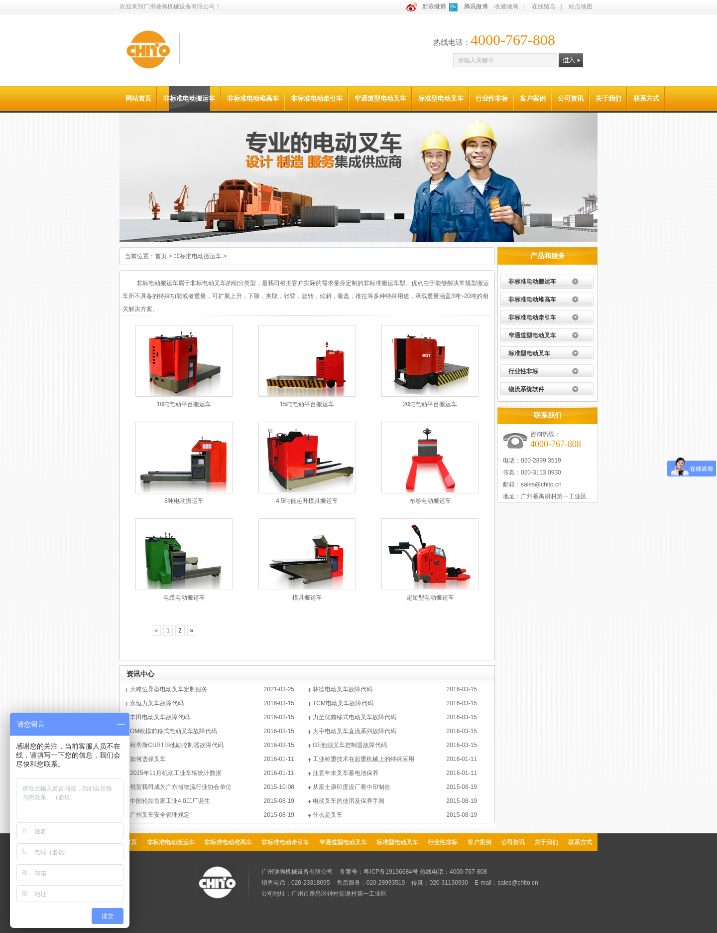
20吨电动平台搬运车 (430, 404)
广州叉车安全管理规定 (160, 814)
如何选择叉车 (148, 759)
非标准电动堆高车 (253, 98)
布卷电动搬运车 (430, 500)
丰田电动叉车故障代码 (160, 717)
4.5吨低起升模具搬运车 (307, 500)
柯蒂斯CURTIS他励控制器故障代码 (177, 745)
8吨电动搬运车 (184, 500)
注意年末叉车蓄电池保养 (345, 773)
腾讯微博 (476, 6)
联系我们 (548, 415)
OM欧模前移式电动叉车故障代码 (173, 731)
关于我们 (608, 98)
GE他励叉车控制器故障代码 (350, 745)
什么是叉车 (328, 814)
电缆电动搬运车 (184, 597)
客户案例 (533, 98)
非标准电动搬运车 (189, 98)
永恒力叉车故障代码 (157, 703)
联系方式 (646, 98)
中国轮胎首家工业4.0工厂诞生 (170, 800)
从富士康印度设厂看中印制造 (351, 786)
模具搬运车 (307, 597)
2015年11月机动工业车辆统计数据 (176, 773)
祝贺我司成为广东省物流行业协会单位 (181, 786)
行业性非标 (492, 98)
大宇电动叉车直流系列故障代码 (354, 731)
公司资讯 (571, 98)
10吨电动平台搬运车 (184, 404)
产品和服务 (547, 256)
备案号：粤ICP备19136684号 (379, 871)
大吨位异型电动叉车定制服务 (169, 689)
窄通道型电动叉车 (380, 98)
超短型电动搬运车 (430, 597)
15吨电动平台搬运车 (307, 404)
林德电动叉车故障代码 (342, 689)
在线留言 (544, 6)
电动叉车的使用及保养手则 (348, 800)
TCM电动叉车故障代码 (343, 703)
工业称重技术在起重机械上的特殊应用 (363, 759)
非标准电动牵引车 (317, 98)
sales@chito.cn (541, 484)
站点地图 (581, 6)
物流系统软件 (526, 389)
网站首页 (138, 98)
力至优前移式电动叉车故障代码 (354, 717)
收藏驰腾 (506, 6)
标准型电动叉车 (441, 98)
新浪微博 (434, 6)
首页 (161, 256)
